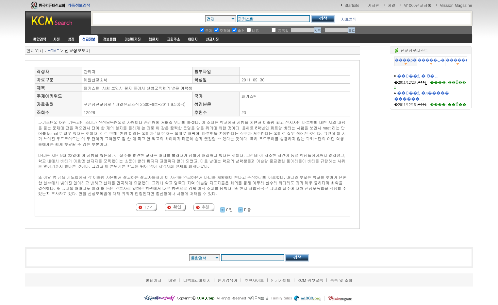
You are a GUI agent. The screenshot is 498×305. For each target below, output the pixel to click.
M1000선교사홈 (417, 5)
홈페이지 (153, 280)
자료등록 (349, 19)
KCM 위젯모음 (310, 280)
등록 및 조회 (341, 280)
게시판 (373, 5)
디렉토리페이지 (197, 280)
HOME (53, 50)
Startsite (351, 5)
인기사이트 (280, 280)
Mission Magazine (456, 5)
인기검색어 (227, 280)
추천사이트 (254, 280)
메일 (391, 5)
